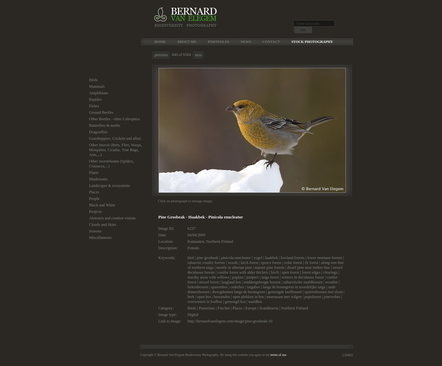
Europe (251, 308)
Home (160, 42)
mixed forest (209, 282)
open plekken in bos (248, 296)
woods (233, 262)
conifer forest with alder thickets (242, 272)
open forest (290, 272)
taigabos (253, 287)
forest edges (311, 272)
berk (191, 296)
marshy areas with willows (208, 277)
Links (348, 355)
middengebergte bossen (262, 282)
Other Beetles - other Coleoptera (114, 119)
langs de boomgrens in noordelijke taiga (294, 287)
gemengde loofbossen (285, 292)
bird (191, 257)
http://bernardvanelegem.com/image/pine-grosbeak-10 (230, 321)
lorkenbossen (198, 287)
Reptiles (95, 99)
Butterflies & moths (104, 125)
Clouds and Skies (102, 224)
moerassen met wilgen (284, 296)
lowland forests (293, 257)
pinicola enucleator (236, 257)
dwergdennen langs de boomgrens (238, 292)
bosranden (222, 296)
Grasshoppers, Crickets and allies (115, 138)
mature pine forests (269, 267)
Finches (224, 308)
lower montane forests (324, 257)
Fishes (94, 106)
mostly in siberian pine (234, 267)
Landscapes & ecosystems (109, 185)
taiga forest (270, 277)
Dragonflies (98, 132)
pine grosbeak (207, 257)
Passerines (207, 308)
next (198, 55)
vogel (258, 257)
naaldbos (255, 301)
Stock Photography (312, 42)
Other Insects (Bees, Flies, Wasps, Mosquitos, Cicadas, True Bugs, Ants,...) (115, 150)
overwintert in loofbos (205, 301)
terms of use (278, 355)
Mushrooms (98, 179)
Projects (95, 211)
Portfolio (218, 42)
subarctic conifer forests (206, 262)
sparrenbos (219, 287)
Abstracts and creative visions (112, 218)
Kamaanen (196, 241)
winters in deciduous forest (303, 277)
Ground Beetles (101, 112)
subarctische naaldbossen (302, 282)
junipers (252, 277)
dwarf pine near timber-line (308, 267)
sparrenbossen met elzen (324, 292)
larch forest (249, 262)
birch (275, 272)
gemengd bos (235, 301)
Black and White (102, 205)
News (245, 42)
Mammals (97, 86)
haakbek (271, 257)
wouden (331, 282)
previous (161, 55)
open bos (204, 296)
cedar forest (293, 262)
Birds (93, 80)
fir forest (311, 262)
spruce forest (271, 262)
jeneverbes (332, 296)
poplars (237, 277)
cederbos (237, 287)
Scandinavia (269, 308)
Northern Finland (219, 241)
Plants (93, 172)
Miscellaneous (100, 237)
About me (186, 42)
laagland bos (231, 282)
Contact (271, 42)
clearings (330, 272)
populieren (312, 296)
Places (94, 192)
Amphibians (98, 93)
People (94, 198)
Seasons (95, 231)
